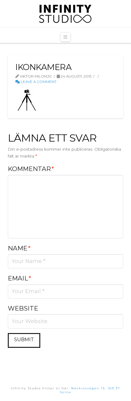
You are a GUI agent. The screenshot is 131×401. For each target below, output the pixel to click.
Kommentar (31, 169)
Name (19, 248)
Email (19, 278)
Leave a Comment (35, 82)
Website (23, 308)
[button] (65, 37)
